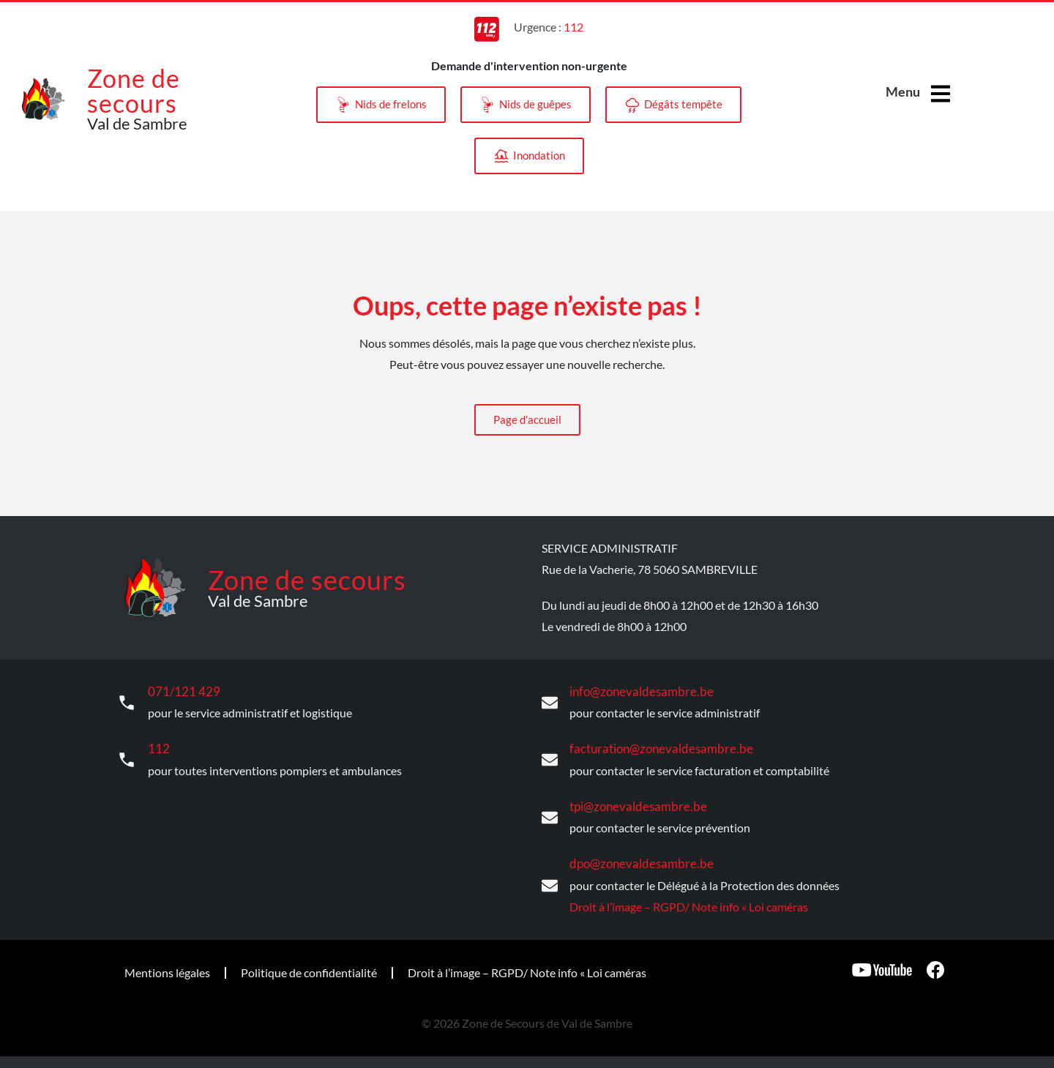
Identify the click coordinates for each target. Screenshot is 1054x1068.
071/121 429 (181, 691)
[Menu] (941, 94)
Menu (903, 91)
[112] (126, 759)
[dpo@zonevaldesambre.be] (550, 883)
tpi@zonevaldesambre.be (632, 805)
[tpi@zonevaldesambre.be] (550, 816)
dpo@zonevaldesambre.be (635, 861)
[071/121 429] (126, 702)
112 (158, 748)
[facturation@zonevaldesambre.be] (550, 759)
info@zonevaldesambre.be (635, 691)
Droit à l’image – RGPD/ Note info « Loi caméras (688, 904)
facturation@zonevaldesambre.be (654, 748)
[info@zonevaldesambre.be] (550, 702)
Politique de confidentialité (309, 969)
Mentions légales (167, 969)
